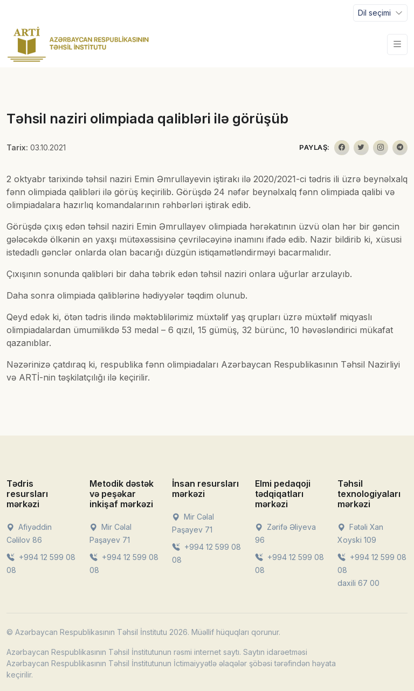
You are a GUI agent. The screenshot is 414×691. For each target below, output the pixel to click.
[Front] (78, 44)
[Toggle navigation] (380, 13)
